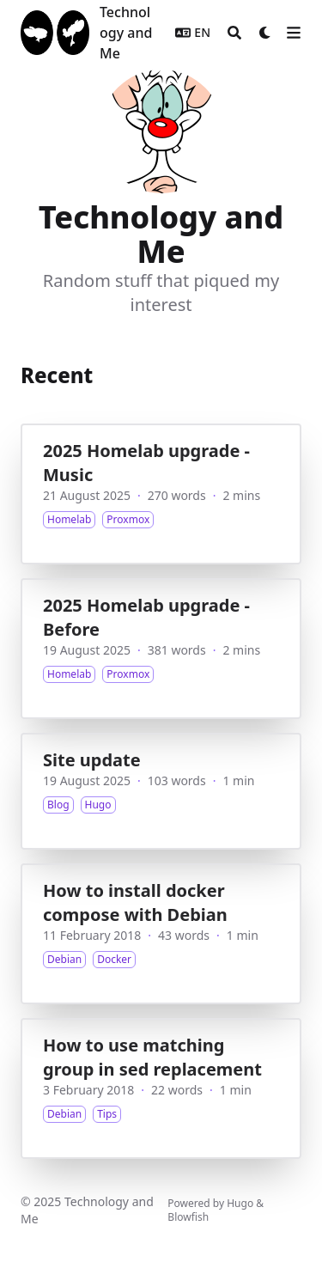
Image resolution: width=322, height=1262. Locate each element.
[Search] (234, 33)
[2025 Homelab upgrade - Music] (161, 494)
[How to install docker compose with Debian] (161, 934)
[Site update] (161, 791)
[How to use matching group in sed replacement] (161, 1088)
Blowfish (188, 1217)
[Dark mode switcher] (265, 33)
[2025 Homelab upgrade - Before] (161, 648)
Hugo (240, 1203)
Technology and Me (126, 33)
